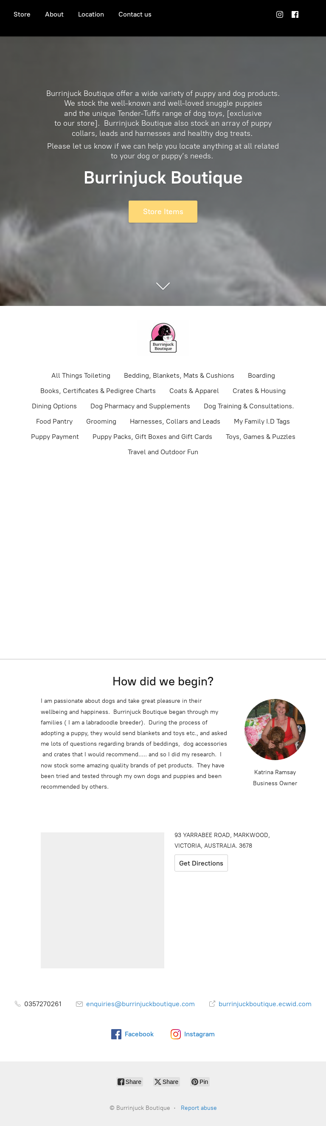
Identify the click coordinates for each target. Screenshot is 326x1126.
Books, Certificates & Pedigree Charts (98, 391)
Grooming (101, 421)
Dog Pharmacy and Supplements (140, 406)
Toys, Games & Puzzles (260, 437)
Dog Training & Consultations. (249, 406)
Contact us (135, 14)
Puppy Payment (55, 437)
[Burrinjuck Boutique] (163, 338)
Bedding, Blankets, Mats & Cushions (179, 375)
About (54, 14)
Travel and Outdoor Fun (163, 452)
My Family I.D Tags (262, 421)
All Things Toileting (80, 375)
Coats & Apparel (194, 391)
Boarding (261, 375)
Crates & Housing (259, 391)
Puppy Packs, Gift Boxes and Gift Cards (152, 437)
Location (91, 14)
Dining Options (54, 406)
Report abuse (199, 1108)
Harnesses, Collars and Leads (175, 421)
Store (22, 14)
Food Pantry (54, 421)
